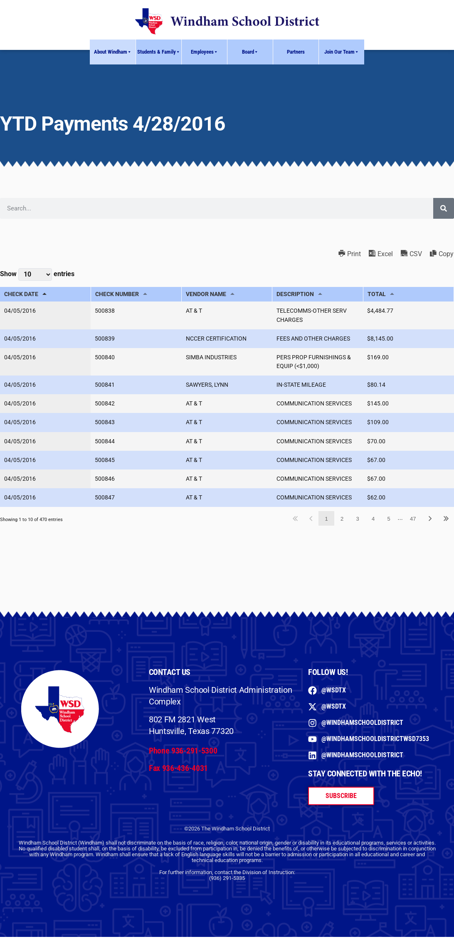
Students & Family (158, 52)
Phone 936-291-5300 (183, 753)
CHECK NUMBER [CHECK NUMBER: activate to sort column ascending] (117, 294)
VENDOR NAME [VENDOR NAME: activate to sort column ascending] (206, 294)
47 (413, 521)
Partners (296, 52)
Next (430, 521)
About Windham (113, 52)
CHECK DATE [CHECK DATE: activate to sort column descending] (21, 294)
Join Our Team (341, 52)
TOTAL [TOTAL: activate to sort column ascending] (377, 294)
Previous (310, 521)
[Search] (443, 208)
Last (446, 521)
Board (250, 52)
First (295, 521)
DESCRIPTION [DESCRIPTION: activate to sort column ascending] (295, 294)
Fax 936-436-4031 (178, 771)
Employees (204, 52)
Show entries (37, 274)
